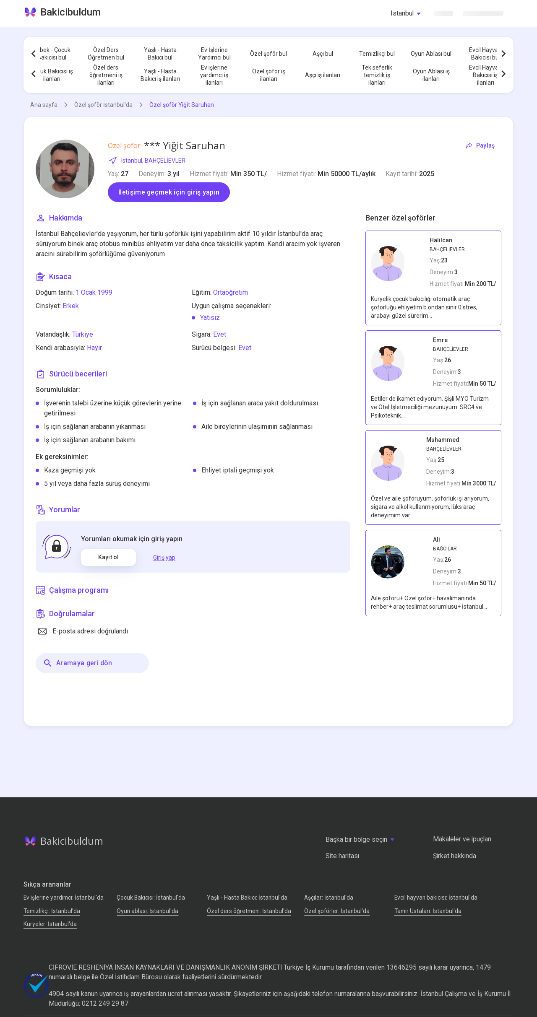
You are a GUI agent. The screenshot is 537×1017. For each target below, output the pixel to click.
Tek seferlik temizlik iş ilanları (377, 75)
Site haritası (342, 856)
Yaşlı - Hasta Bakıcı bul (160, 54)
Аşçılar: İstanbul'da (328, 897)
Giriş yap (164, 557)
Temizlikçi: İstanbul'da (51, 911)
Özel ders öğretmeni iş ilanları (106, 75)
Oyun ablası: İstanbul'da (147, 911)
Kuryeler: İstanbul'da (50, 924)
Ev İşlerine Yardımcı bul (214, 54)
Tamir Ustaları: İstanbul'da (427, 911)
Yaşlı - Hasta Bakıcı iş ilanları (160, 75)
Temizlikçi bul (377, 53)
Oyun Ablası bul (431, 53)
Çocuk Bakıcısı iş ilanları (51, 75)
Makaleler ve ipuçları (462, 839)
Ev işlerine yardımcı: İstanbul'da (63, 897)
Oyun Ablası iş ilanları (431, 75)
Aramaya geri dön (77, 663)
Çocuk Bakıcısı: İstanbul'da (151, 897)
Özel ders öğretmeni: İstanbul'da (249, 911)
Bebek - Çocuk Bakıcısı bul (51, 54)
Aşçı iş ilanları (322, 75)
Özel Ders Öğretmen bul (106, 54)
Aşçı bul (323, 53)
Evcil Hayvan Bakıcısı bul (485, 54)
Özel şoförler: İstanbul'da (337, 911)
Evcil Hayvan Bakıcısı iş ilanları (485, 75)
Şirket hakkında (454, 856)
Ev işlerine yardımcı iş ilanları (214, 75)
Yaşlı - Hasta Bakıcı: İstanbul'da (247, 897)
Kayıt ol (108, 557)
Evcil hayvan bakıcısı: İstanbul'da (435, 897)
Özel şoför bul (268, 53)
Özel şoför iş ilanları (268, 75)
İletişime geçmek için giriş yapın (168, 192)
